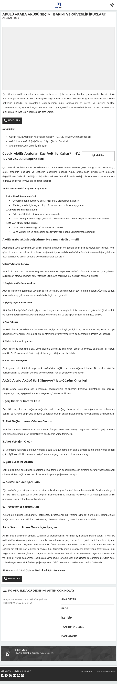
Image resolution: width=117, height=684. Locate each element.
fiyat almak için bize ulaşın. (50, 570)
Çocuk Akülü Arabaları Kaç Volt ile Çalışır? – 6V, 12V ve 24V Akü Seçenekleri (50, 136)
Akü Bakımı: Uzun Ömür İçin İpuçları (28, 145)
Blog (16, 18)
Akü (91, 671)
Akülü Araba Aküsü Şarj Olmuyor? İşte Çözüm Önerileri (38, 141)
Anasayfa (7, 18)
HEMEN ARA (12, 120)
